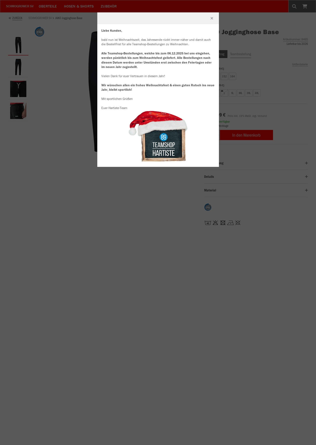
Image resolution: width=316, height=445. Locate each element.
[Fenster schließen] (212, 18)
